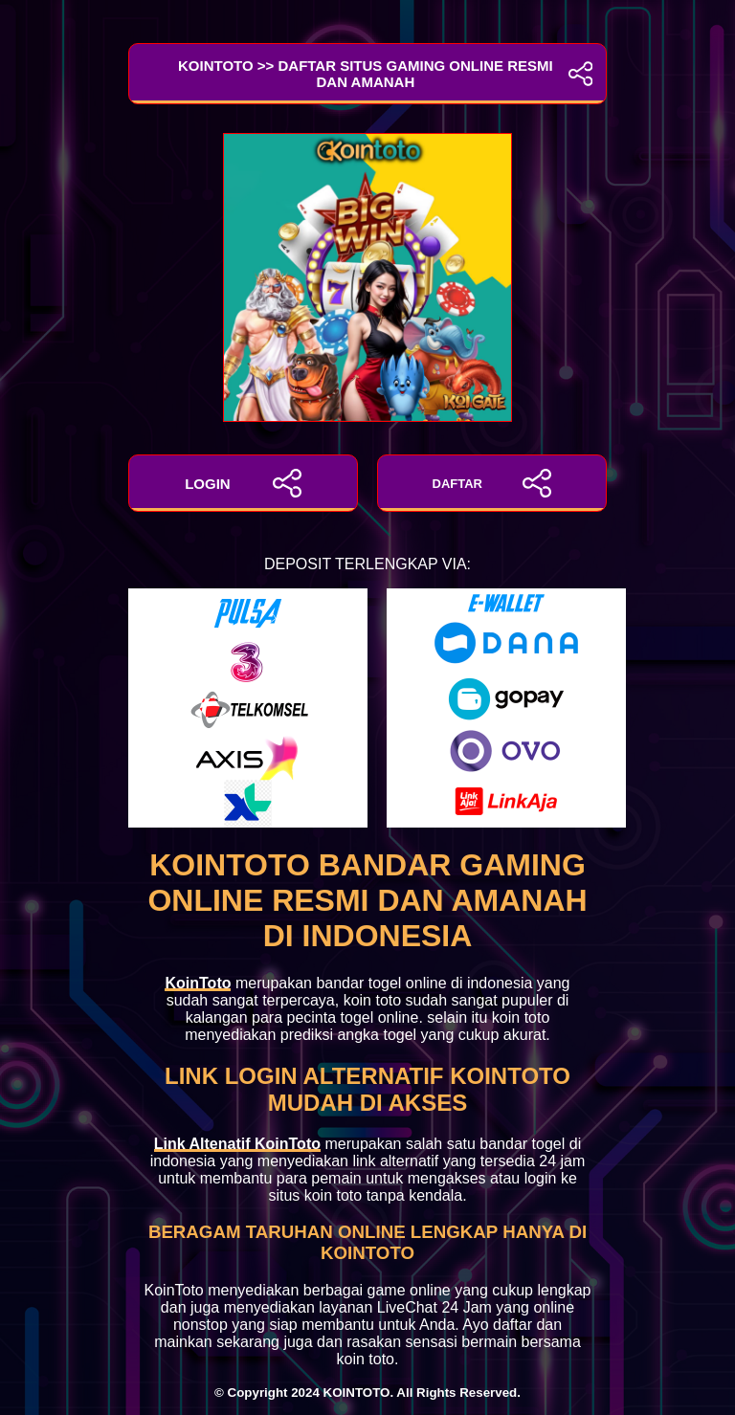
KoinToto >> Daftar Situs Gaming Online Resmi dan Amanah (367, 73)
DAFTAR (492, 483)
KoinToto (198, 983)
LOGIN (243, 483)
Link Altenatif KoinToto (237, 1144)
